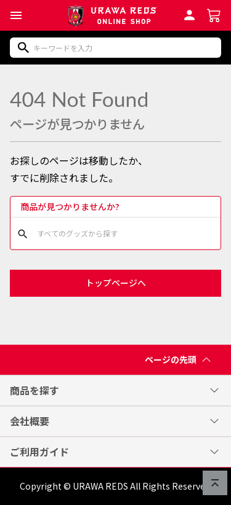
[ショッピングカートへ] (214, 14)
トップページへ (116, 282)
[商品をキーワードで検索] (115, 47)
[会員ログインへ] (189, 13)
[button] (16, 15)
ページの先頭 (180, 361)
